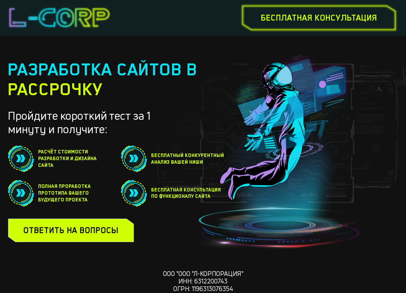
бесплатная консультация (319, 18)
